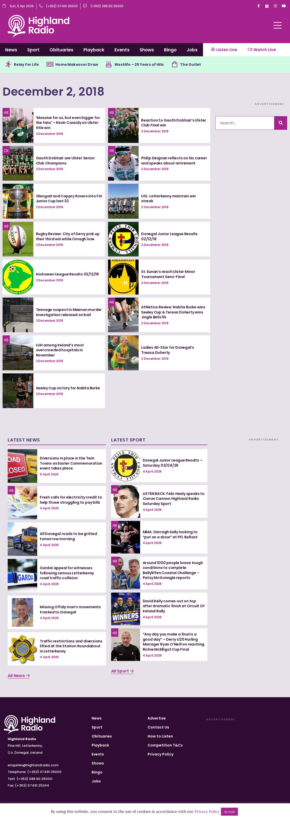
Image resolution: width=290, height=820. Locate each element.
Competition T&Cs (165, 745)
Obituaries (61, 49)
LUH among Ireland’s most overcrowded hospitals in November (60, 350)
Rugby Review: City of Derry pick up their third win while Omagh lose (68, 236)
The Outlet (190, 64)
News (11, 49)
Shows (147, 49)
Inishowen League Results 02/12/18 (67, 274)
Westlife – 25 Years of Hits (139, 64)
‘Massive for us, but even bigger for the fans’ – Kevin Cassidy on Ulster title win (68, 122)
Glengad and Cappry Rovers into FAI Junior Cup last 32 (69, 199)
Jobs (192, 49)
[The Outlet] (174, 64)
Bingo (170, 49)
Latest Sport (128, 440)
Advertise (157, 718)
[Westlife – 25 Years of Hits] (109, 64)
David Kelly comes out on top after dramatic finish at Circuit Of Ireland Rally (174, 606)
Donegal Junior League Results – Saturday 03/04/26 (172, 463)
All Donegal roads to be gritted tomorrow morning (68, 536)
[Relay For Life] (8, 64)
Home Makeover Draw (76, 64)
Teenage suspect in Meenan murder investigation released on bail (69, 312)
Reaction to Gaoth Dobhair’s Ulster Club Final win (173, 123)
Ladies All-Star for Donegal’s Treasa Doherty (167, 350)
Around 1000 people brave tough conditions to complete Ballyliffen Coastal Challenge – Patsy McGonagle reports (173, 570)
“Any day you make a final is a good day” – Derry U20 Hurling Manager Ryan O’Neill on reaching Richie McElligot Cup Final (174, 642)
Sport (33, 49)
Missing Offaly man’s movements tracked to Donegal (70, 609)
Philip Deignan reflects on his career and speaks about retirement (174, 160)
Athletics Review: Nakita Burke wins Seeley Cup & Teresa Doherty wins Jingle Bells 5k (173, 312)
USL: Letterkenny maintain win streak (168, 199)
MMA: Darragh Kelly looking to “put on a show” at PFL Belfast (170, 534)
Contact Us (158, 727)
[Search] (280, 123)
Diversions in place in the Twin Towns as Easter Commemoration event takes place (71, 463)
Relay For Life (26, 64)
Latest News (24, 440)
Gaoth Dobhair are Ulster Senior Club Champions (65, 160)
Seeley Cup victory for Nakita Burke (68, 388)
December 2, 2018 (53, 91)
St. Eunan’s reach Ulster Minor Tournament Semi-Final (168, 274)
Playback (93, 49)
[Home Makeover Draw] (50, 64)
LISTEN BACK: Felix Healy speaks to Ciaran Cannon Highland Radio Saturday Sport (174, 498)
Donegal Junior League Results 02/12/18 (169, 236)
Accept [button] (229, 811)
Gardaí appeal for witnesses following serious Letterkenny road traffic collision (67, 573)
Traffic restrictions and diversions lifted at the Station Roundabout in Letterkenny (71, 646)
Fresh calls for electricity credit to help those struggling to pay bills (71, 500)
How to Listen (160, 736)
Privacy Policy (160, 754)
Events (122, 49)
